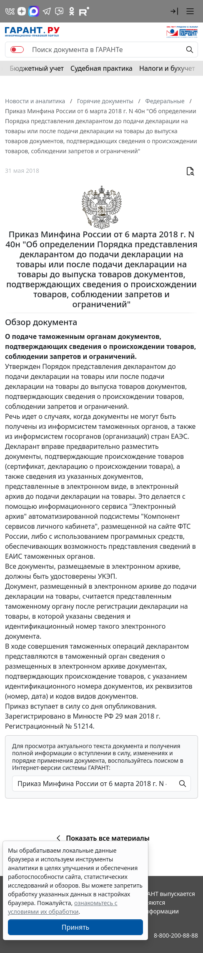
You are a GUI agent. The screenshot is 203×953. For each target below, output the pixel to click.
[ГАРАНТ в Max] (33, 11)
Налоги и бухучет (167, 68)
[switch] (17, 49)
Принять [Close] (76, 927)
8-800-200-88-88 (176, 935)
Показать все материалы (101, 838)
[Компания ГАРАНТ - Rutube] (84, 11)
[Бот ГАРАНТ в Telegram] (59, 11)
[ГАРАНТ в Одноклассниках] (72, 11)
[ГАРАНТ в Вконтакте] (10, 11)
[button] (174, 11)
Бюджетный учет (37, 68)
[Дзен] (22, 11)
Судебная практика (101, 68)
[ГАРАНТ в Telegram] (47, 11)
